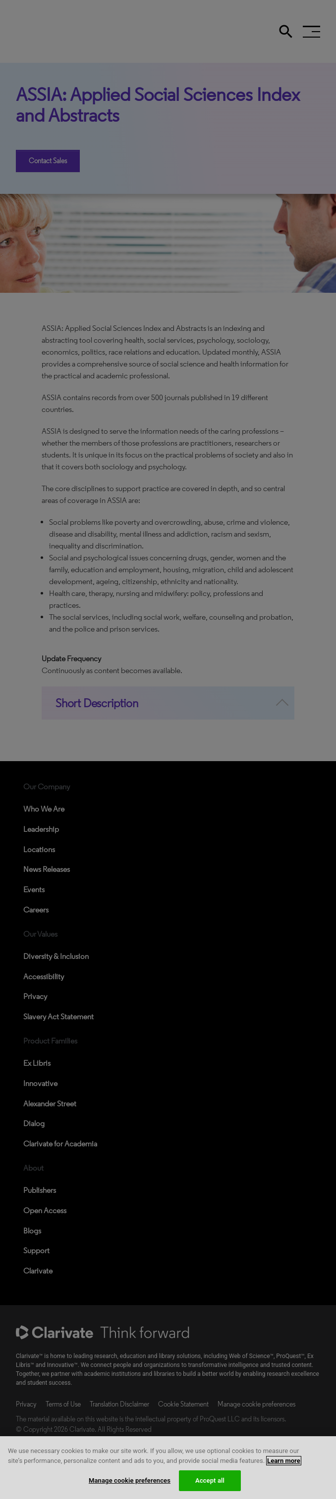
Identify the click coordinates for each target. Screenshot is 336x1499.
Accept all (209, 1480)
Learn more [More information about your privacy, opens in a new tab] (283, 1460)
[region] (168, 1467)
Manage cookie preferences (129, 1480)
